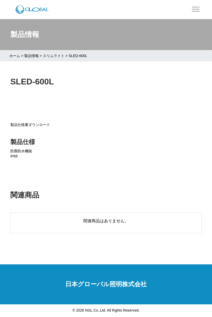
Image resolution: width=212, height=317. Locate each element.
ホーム (14, 56)
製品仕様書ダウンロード (30, 125)
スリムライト (53, 56)
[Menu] (196, 9)
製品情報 (31, 56)
